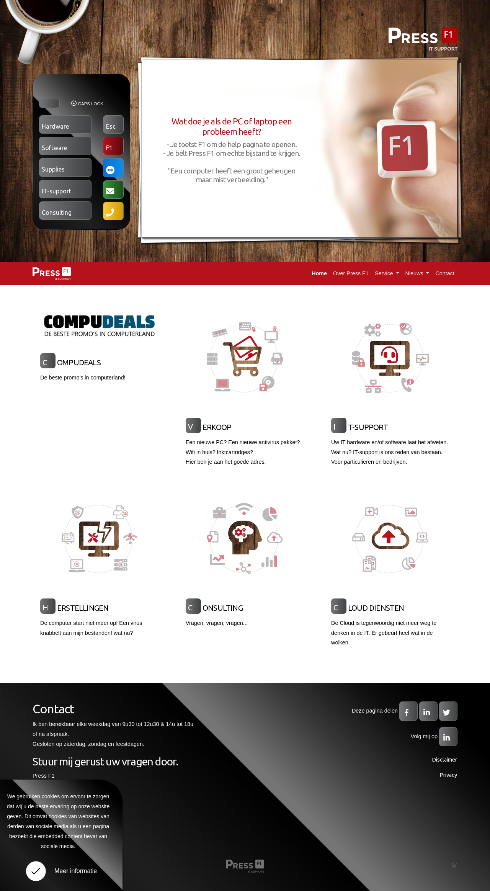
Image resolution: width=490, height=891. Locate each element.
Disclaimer (444, 760)
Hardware (55, 126)
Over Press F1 (351, 273)
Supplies (53, 169)
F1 (109, 147)
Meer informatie (75, 871)
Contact (444, 273)
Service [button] (385, 273)
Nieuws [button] (415, 273)
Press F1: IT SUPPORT (52, 273)
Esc (111, 126)
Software (54, 147)
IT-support (56, 191)
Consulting (57, 212)
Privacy (448, 775)
